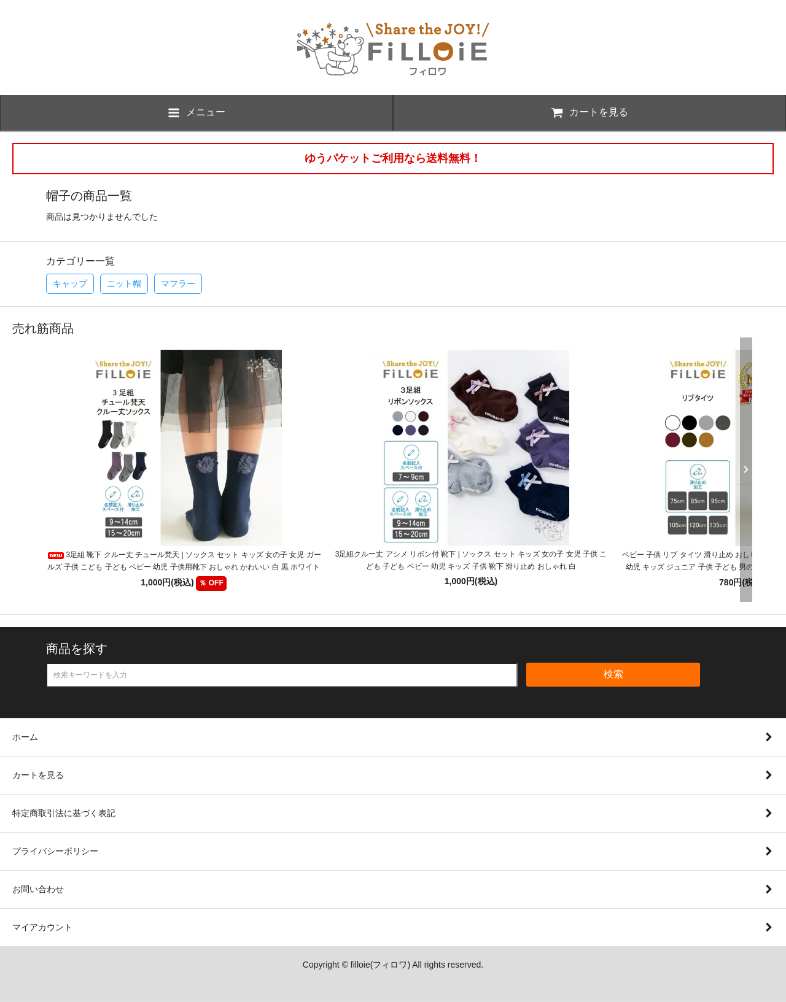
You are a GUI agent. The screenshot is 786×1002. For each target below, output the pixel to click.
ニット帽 (124, 283)
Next (743, 469)
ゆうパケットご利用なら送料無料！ (393, 158)
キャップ (70, 283)
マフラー (178, 283)
